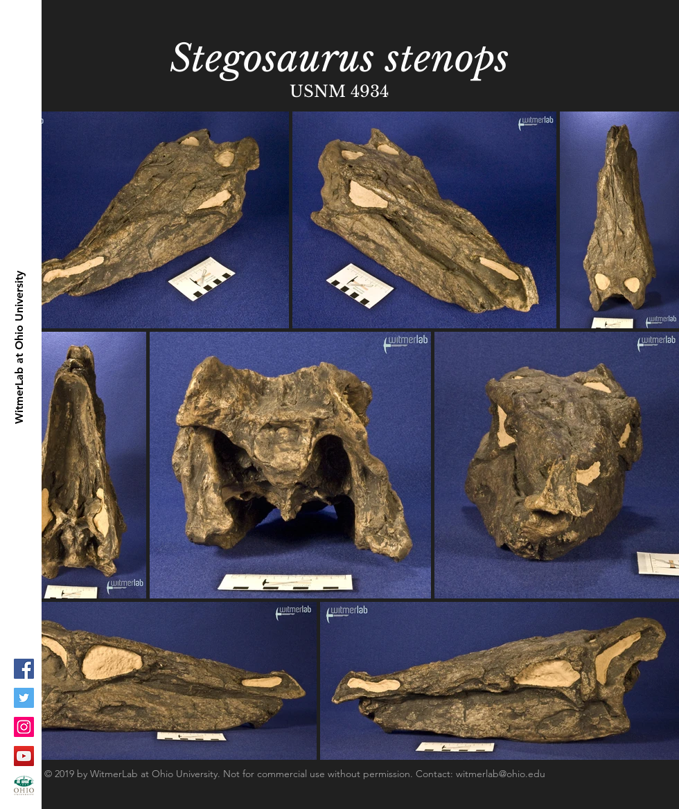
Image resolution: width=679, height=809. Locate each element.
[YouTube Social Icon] (24, 756)
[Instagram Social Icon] (24, 727)
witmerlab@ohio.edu (500, 773)
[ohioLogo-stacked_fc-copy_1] (24, 785)
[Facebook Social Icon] (24, 669)
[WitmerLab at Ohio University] (20, 347)
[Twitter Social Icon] (24, 698)
